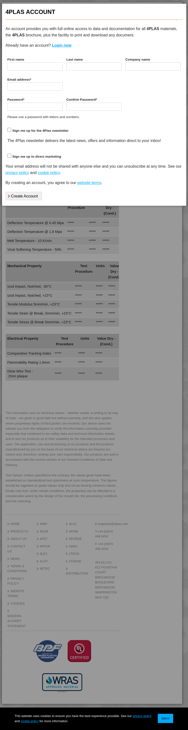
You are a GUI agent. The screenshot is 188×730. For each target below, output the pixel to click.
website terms (89, 183)
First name (15, 59)
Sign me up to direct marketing (36, 156)
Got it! (165, 718)
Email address (19, 79)
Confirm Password (81, 99)
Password (15, 99)
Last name (74, 59)
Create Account (23, 196)
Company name (137, 59)
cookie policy (30, 721)
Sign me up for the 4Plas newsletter (40, 130)
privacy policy (142, 716)
